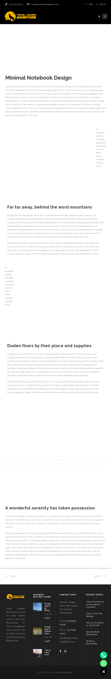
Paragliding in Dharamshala (47, 630)
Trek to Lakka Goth (47, 652)
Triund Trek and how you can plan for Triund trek (95, 604)
